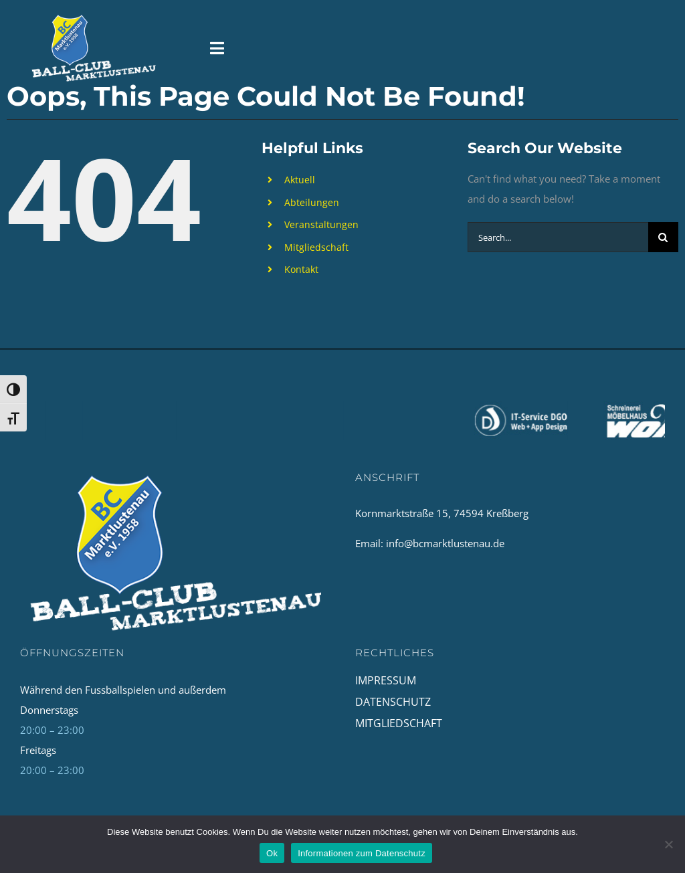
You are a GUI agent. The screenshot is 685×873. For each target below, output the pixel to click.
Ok (272, 853)
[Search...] (558, 237)
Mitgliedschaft (316, 247)
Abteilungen (311, 202)
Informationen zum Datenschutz (361, 853)
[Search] (663, 237)
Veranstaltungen (321, 224)
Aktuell (299, 179)
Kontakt (301, 269)
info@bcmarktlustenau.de (445, 543)
